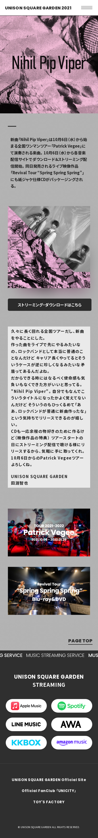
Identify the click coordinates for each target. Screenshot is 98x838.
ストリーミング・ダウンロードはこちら (50, 304)
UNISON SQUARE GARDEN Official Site (49, 779)
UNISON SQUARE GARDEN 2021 (38, 7)
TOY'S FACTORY (49, 802)
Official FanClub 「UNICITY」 (49, 790)
